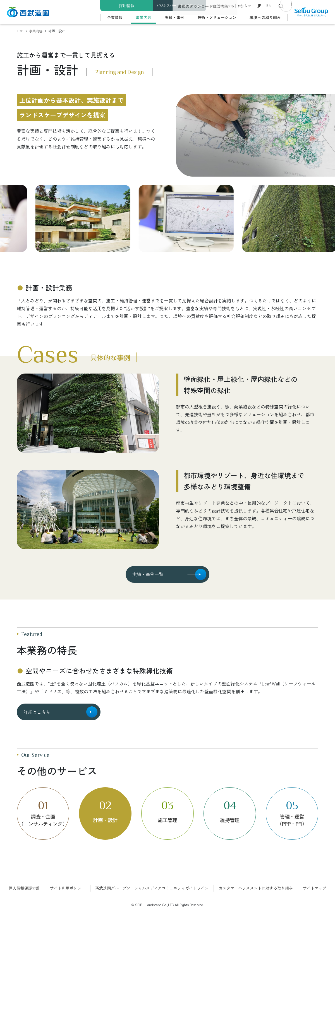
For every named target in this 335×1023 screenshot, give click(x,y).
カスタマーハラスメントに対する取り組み (256, 888)
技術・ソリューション (216, 17)
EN (269, 5)
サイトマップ (314, 888)
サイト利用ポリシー (67, 888)
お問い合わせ (223, 5)
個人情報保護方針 (24, 888)
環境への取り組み (265, 17)
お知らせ (244, 5)
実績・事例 (174, 17)
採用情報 (127, 5)
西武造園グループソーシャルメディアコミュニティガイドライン (152, 888)
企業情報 (115, 17)
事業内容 (143, 17)
